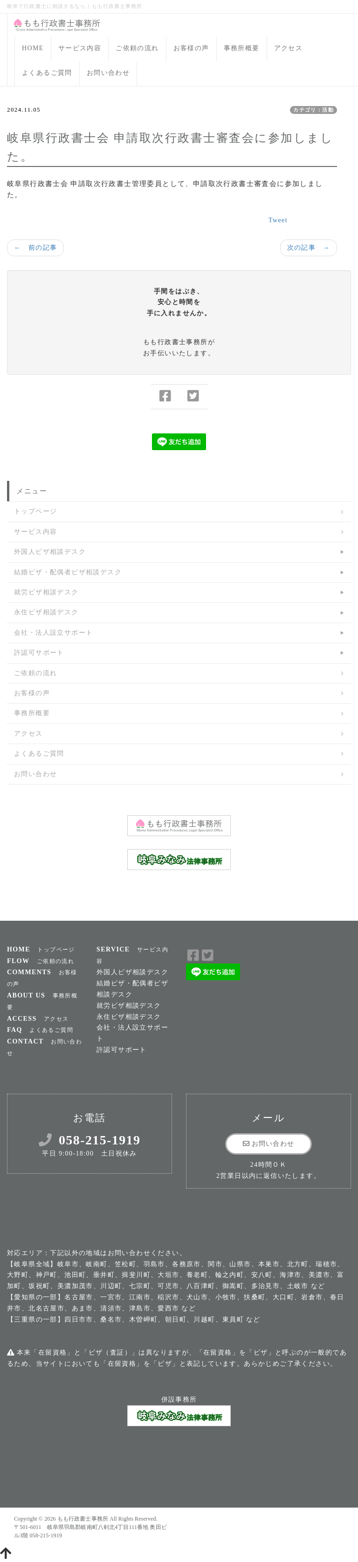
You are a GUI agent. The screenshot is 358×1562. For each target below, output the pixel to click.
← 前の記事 (35, 247)
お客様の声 (191, 48)
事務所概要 (242, 48)
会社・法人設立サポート (53, 632)
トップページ (35, 511)
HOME (33, 48)
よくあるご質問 (47, 72)
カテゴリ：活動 (313, 110)
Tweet (278, 220)
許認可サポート (39, 652)
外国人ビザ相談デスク (50, 551)
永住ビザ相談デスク (46, 612)
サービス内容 (79, 48)
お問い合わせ (108, 72)
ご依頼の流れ (137, 48)
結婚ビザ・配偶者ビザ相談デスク (68, 572)
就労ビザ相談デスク (46, 592)
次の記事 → (308, 247)
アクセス (288, 48)
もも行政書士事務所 (82, 1518)
